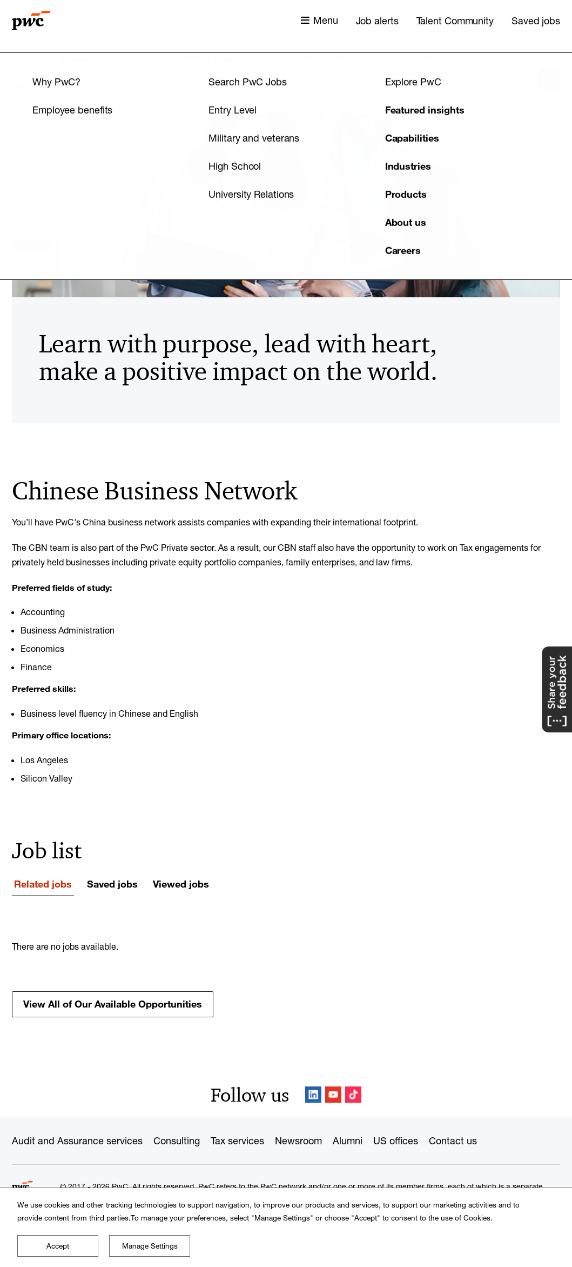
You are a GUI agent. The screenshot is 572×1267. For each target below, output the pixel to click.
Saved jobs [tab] (112, 884)
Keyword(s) (85, 58)
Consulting (176, 1140)
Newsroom (298, 1140)
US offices (395, 1140)
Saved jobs (536, 20)
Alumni (347, 1140)
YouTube (333, 1094)
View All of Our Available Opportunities (112, 1004)
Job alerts (377, 20)
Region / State (329, 58)
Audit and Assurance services (77, 1140)
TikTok (353, 1094)
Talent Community (455, 20)
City (427, 58)
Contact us (453, 1140)
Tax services (237, 1140)
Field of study (208, 58)
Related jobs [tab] (43, 884)
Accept (57, 1246)
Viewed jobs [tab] (181, 884)
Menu (325, 20)
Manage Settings (150, 1246)
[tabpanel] (286, 978)
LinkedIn (313, 1094)
